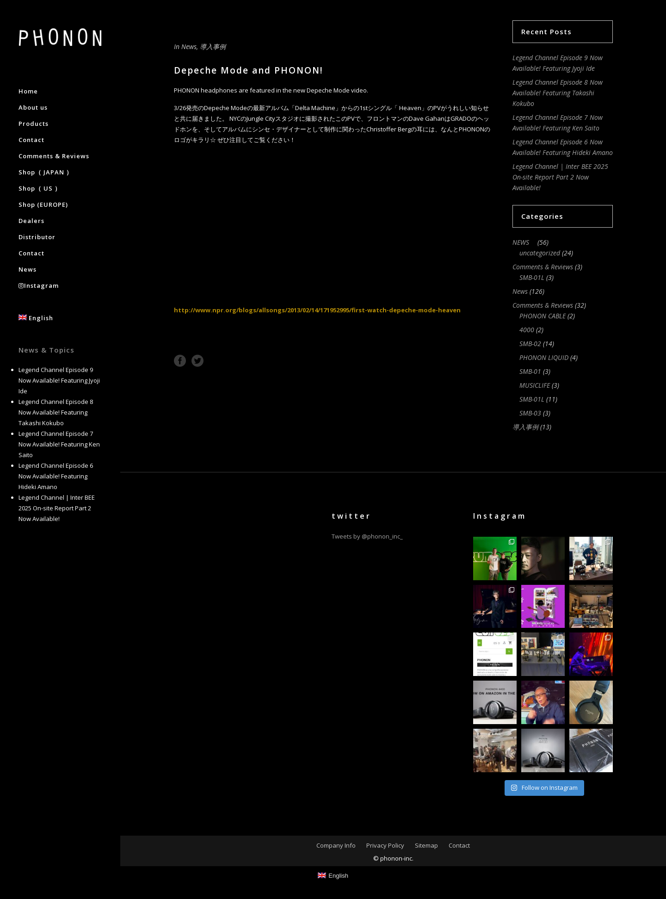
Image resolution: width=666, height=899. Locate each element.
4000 (526, 329)
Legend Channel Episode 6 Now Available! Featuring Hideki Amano (55, 476)
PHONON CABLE (542, 315)
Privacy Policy (385, 845)
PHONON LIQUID (543, 357)
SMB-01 (530, 371)
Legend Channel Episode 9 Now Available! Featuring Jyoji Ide (59, 380)
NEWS (524, 242)
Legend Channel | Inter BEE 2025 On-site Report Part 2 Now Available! (56, 508)
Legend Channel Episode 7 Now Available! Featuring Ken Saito (59, 444)
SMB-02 (530, 343)
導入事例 (213, 46)
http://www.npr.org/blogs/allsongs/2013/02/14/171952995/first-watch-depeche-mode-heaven (317, 310)
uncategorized (539, 252)
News (189, 46)
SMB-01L (531, 277)
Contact (459, 845)
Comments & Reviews (542, 266)
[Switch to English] (333, 875)
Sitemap (426, 845)
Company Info (336, 845)
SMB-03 (530, 413)
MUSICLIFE (534, 385)
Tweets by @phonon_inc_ (367, 536)
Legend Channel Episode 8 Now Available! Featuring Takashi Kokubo (55, 412)
